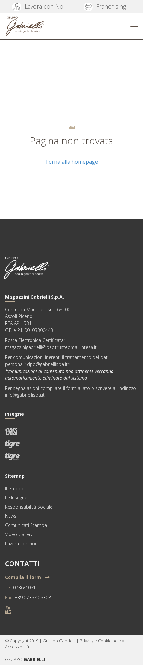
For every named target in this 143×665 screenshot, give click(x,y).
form (71, 388)
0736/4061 (24, 587)
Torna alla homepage (71, 161)
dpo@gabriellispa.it (47, 364)
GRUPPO (14, 659)
